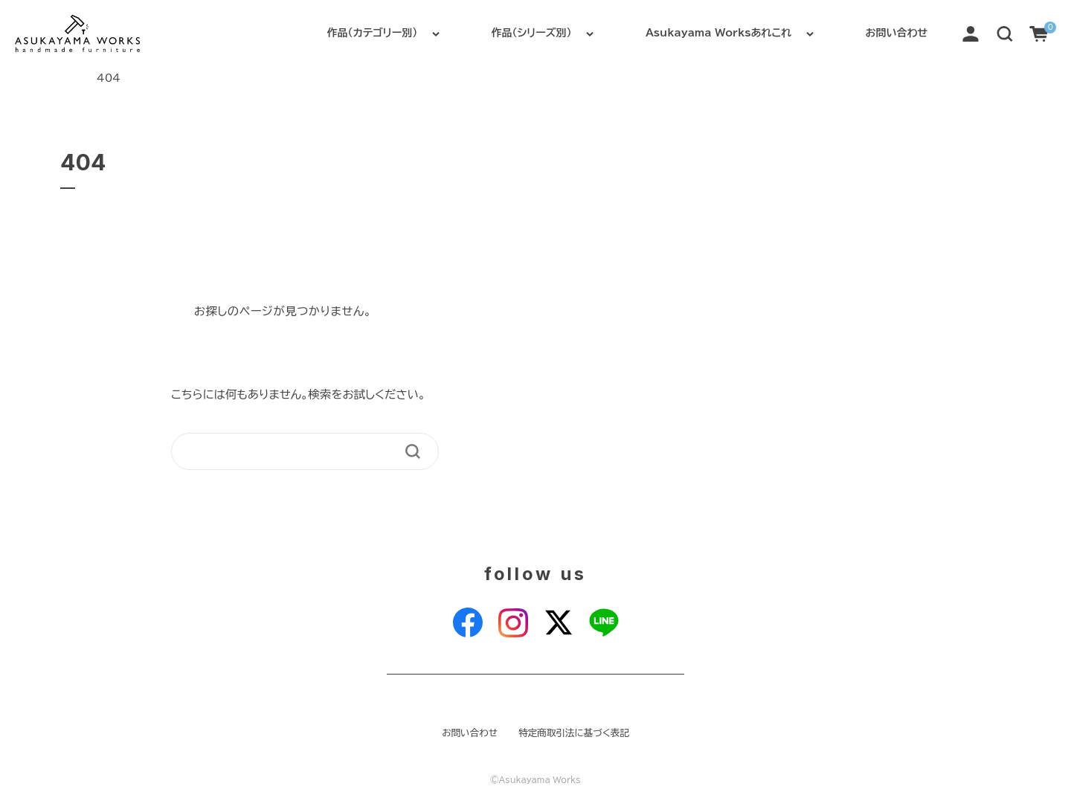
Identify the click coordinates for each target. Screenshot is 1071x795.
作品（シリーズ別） (532, 33)
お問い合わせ (897, 33)
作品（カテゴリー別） (372, 33)
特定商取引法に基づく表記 (573, 733)
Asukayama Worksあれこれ (718, 33)
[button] (1004, 33)
